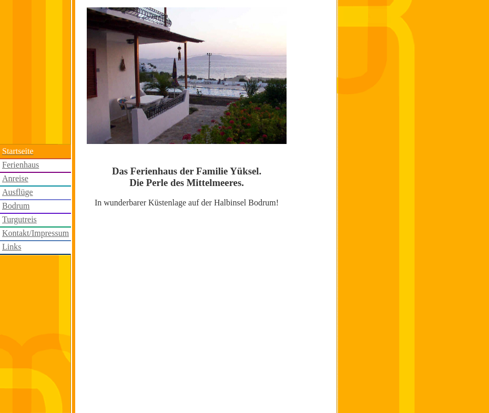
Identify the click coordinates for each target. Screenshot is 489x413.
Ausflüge (17, 192)
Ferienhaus (20, 164)
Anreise (15, 178)
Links (11, 246)
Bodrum (15, 205)
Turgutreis (19, 219)
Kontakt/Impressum (35, 233)
